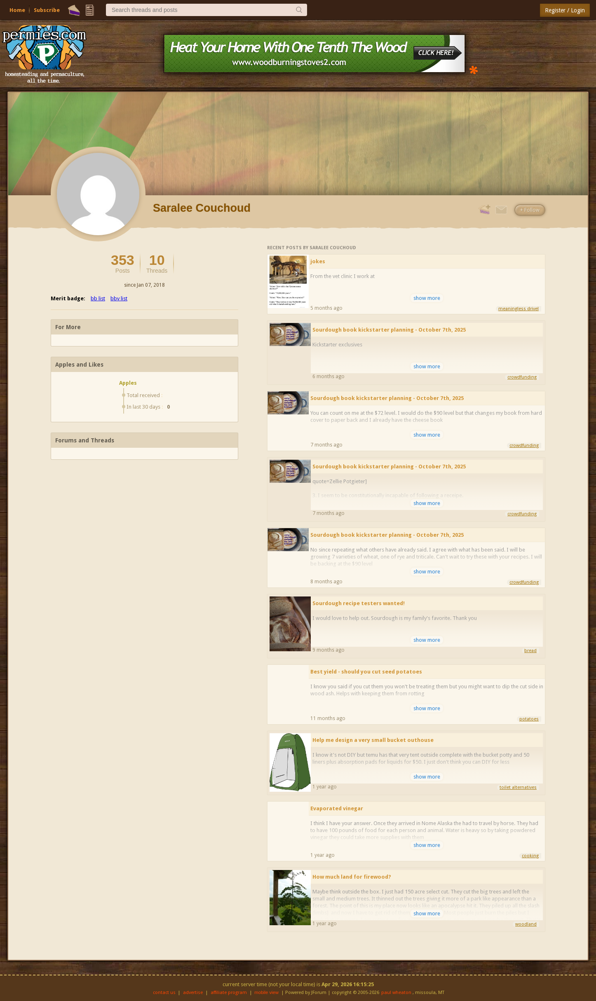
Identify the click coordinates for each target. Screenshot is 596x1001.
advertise (193, 992)
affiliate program (229, 992)
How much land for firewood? (351, 877)
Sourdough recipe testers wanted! (358, 603)
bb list (98, 298)
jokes (317, 261)
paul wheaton (396, 992)
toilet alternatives (518, 787)
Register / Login (565, 10)
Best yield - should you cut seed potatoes (366, 672)
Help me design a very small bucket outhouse (373, 740)
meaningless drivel (518, 308)
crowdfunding (522, 377)
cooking (530, 855)
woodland (526, 924)
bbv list (118, 298)
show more (426, 298)
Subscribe (47, 10)
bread (530, 650)
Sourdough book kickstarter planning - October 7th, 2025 (389, 330)
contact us (164, 992)
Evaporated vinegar (336, 808)
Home (17, 10)
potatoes (529, 719)
